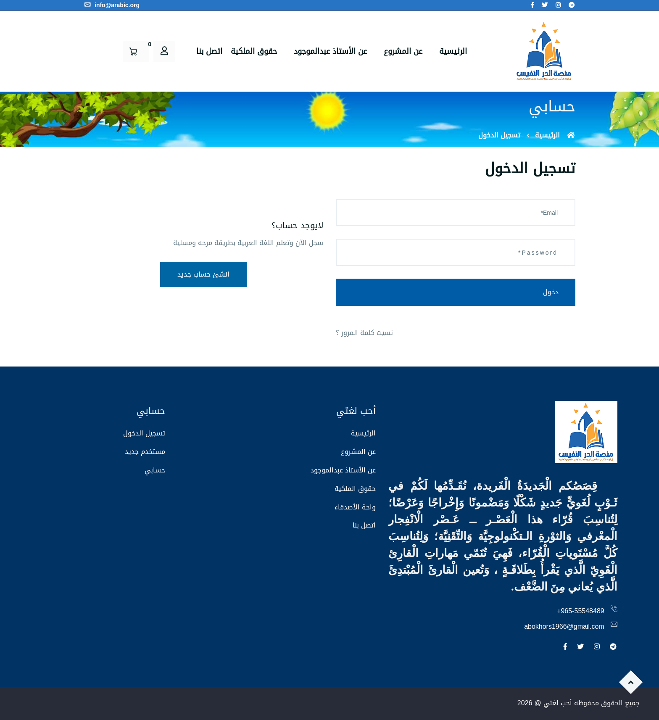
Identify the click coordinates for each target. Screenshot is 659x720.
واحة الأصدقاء (355, 507)
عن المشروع (403, 51)
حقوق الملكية (254, 51)
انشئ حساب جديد (203, 274)
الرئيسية (453, 51)
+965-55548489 (580, 610)
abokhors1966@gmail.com (564, 626)
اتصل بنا (209, 51)
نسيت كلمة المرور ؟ (364, 332)
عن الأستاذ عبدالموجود (330, 51)
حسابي (155, 470)
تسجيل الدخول (144, 433)
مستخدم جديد (145, 451)
